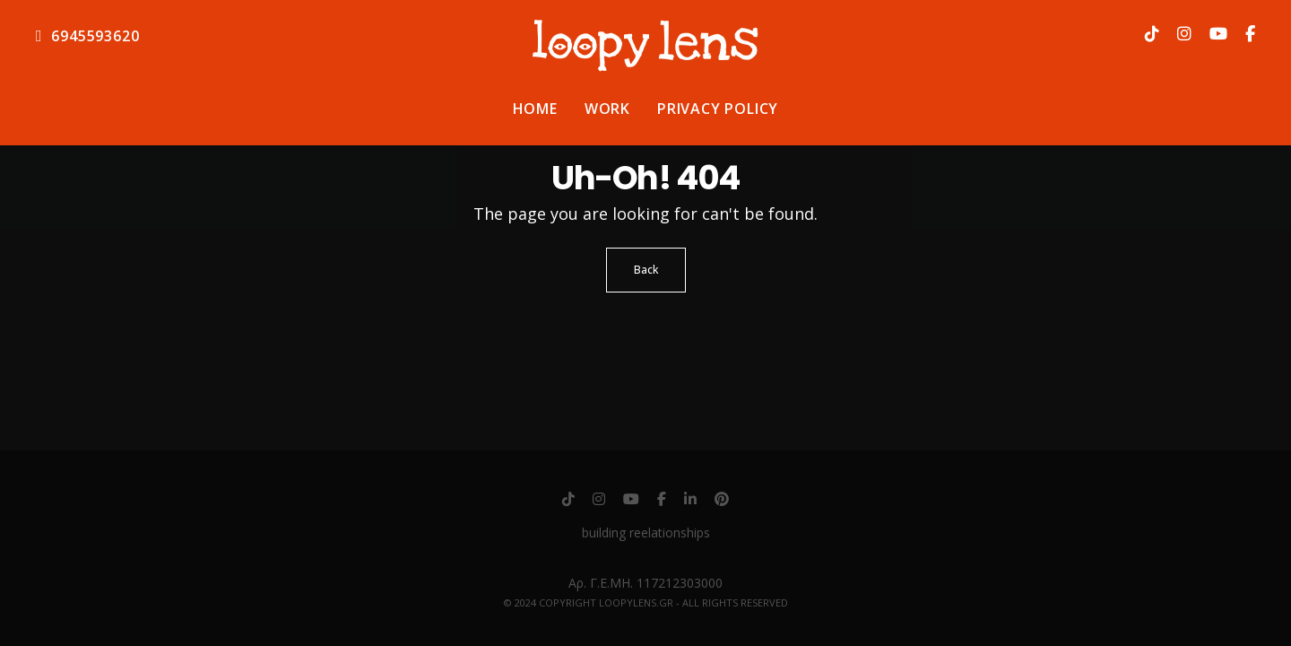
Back (646, 269)
